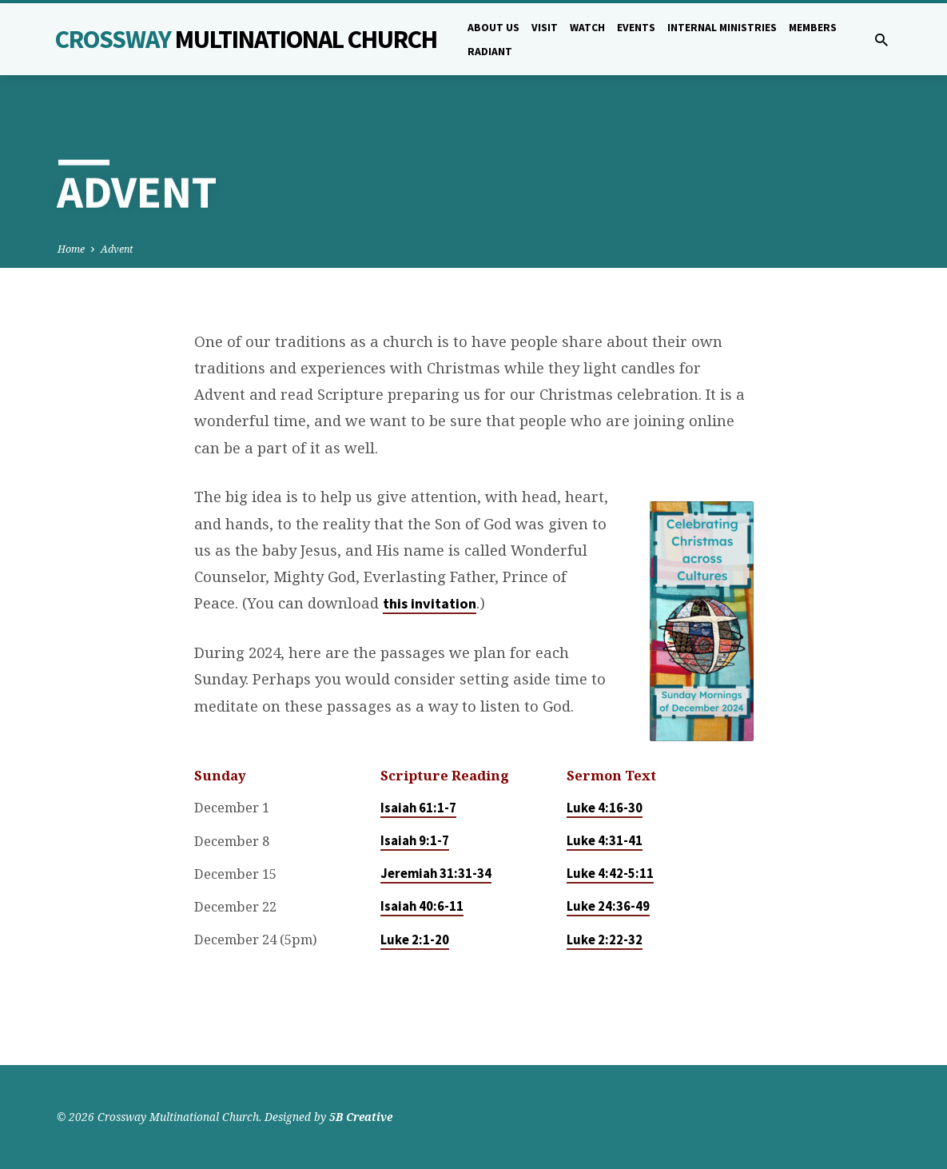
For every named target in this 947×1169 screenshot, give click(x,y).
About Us (493, 27)
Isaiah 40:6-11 (422, 906)
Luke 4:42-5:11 (610, 873)
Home (71, 249)
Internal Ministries (722, 27)
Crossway (246, 39)
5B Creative (360, 1116)
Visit (544, 27)
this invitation (429, 603)
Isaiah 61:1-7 (418, 808)
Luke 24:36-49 (608, 906)
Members (813, 27)
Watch (587, 27)
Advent (117, 249)
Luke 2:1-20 (414, 940)
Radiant (490, 51)
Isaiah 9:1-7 (414, 840)
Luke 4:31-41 (605, 840)
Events (636, 27)
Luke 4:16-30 (605, 808)
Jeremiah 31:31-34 (435, 873)
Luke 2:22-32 (605, 940)
